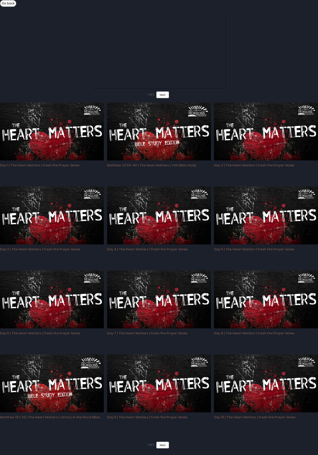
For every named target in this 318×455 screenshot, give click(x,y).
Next (162, 445)
